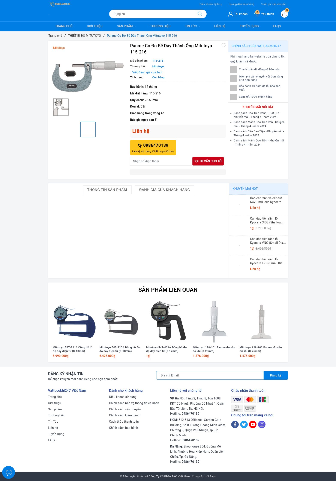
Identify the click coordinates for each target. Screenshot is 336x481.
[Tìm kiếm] (200, 14)
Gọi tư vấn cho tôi (208, 161)
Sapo (213, 476)
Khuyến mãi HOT (245, 188)
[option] (88, 80)
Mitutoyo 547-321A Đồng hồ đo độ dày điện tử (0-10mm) (73, 349)
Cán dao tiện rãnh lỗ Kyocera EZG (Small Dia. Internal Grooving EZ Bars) (268, 261)
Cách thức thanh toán (124, 421)
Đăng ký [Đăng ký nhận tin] (276, 375)
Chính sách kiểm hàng (124, 415)
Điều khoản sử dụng (122, 397)
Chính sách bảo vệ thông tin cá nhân (134, 403)
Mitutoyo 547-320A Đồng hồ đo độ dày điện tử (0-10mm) (119, 349)
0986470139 (60, 4)
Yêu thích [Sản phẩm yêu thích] (264, 14)
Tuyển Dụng (249, 26)
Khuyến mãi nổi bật (258, 107)
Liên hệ (219, 26)
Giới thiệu (95, 26)
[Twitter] (244, 424)
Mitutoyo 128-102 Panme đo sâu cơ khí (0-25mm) (261, 349)
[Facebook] (235, 424)
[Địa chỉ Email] (210, 375)
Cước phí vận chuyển (273, 4)
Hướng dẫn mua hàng (241, 4)
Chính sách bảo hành (123, 427)
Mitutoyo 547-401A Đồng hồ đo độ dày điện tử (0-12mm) (166, 349)
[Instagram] (262, 424)
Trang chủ (63, 26)
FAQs (277, 26)
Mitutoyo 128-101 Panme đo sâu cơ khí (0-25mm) (214, 349)
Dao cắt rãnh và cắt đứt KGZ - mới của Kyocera (266, 200)
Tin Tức (192, 26)
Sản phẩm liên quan (168, 290)
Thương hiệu (160, 26)
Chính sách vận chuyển (125, 409)
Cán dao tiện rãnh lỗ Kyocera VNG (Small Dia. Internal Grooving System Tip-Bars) (267, 241)
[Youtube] (252, 424)
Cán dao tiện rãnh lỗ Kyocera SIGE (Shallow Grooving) (265, 220)
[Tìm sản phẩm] (151, 14)
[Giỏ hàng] (284, 14)
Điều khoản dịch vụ (211, 4)
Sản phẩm (126, 26)
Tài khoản (238, 14)
